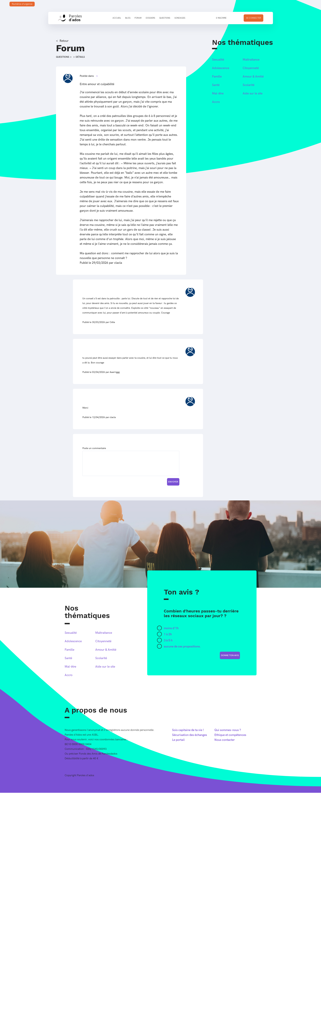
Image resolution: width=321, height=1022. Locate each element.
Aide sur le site (252, 93)
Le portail (178, 740)
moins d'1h (171, 628)
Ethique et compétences (230, 735)
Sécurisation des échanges (189, 735)
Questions (164, 18)
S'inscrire (221, 18)
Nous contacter (224, 740)
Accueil (117, 18)
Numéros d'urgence (22, 4)
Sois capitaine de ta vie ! (188, 730)
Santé (215, 85)
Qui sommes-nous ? (227, 730)
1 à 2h (168, 634)
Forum (138, 18)
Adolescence (220, 68)
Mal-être (218, 93)
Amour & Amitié (253, 76)
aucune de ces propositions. (182, 646)
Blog (127, 18)
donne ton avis (230, 655)
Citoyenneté (251, 68)
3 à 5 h (168, 640)
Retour (64, 41)
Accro (216, 102)
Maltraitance (251, 59)
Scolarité (248, 85)
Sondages (179, 18)
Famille (217, 76)
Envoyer (173, 481)
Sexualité (218, 59)
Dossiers (150, 18)
